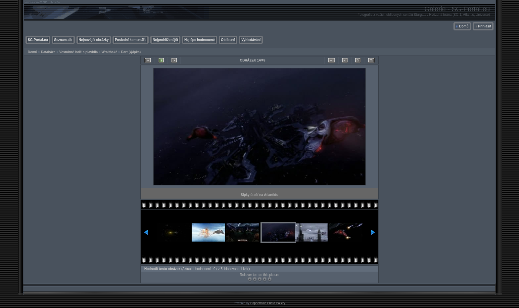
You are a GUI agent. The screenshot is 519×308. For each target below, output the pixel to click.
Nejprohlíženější (165, 40)
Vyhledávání (250, 40)
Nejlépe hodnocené (199, 40)
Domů (463, 26)
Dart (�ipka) (131, 52)
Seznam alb (63, 40)
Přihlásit (484, 26)
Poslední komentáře (130, 40)
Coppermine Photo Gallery (267, 303)
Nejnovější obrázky (94, 40)
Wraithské (110, 52)
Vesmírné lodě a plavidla (78, 52)
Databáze (48, 52)
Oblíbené (228, 40)
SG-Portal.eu (38, 40)
